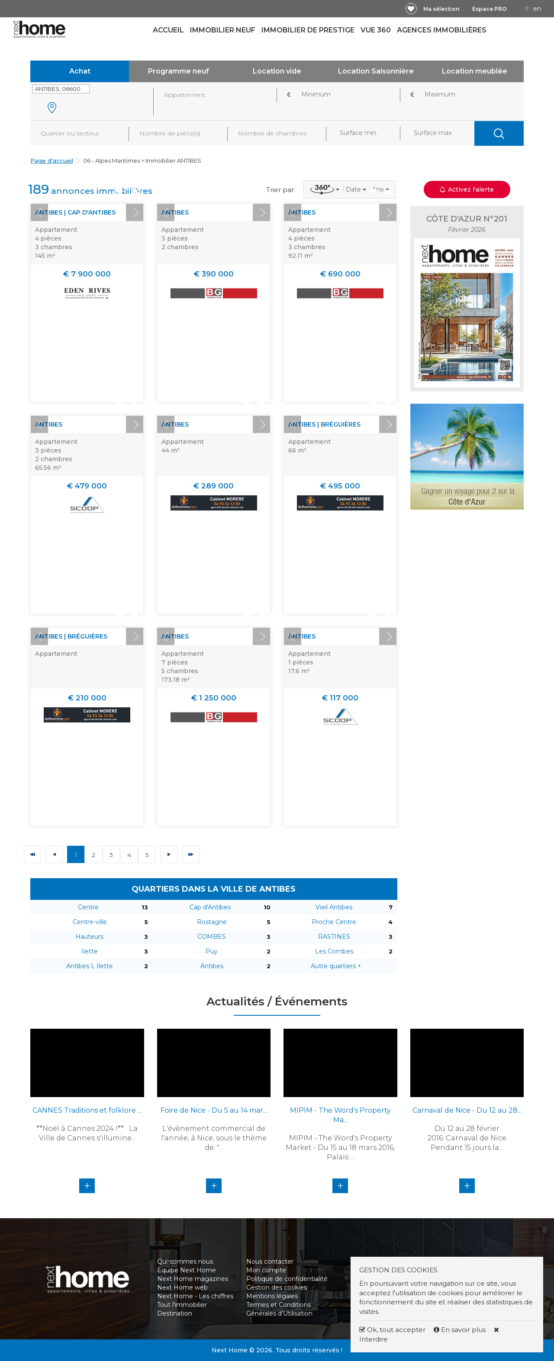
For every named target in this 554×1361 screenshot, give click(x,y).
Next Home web (182, 1287)
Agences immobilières (441, 30)
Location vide (277, 71)
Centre (88, 907)
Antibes (211, 966)
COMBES (211, 937)
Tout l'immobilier (182, 1305)
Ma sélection (441, 9)
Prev (39, 212)
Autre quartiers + (336, 966)
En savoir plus (460, 1330)
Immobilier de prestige (307, 30)
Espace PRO (489, 9)
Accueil (168, 30)
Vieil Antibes (334, 907)
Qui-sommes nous (185, 1261)
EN (537, 9)
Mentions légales (272, 1296)
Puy (212, 951)
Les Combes (334, 951)
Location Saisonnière (376, 71)
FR (527, 9)
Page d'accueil (51, 160)
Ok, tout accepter (392, 1330)
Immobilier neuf (222, 30)
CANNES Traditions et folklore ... (87, 1110)
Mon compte (266, 1270)
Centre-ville (90, 922)
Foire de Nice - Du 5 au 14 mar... (214, 1110)
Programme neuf (178, 71)
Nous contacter (269, 1261)
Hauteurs (89, 937)
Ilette (89, 951)
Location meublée (474, 71)
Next (134, 212)
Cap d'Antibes (210, 907)
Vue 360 (376, 30)
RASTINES (334, 937)
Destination (174, 1313)
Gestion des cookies (276, 1287)
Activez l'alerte (467, 189)
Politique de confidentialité (287, 1279)
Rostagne (212, 922)
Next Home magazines (192, 1279)
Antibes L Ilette (89, 966)
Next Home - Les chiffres (195, 1296)
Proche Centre (334, 922)
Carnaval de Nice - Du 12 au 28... (467, 1110)
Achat (79, 71)
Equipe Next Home (186, 1270)
